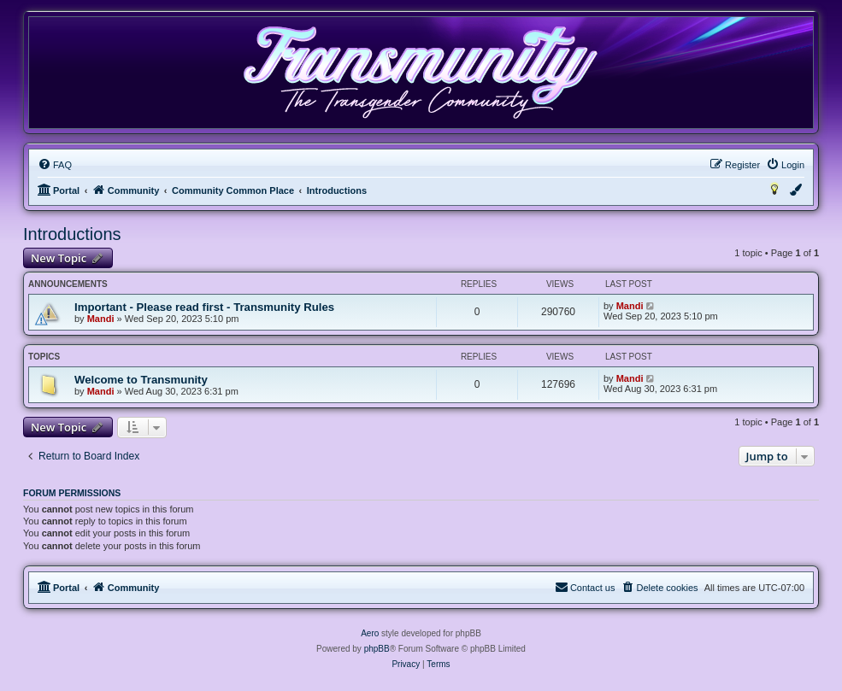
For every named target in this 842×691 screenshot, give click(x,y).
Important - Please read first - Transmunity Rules (204, 307)
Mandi (101, 318)
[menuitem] (55, 165)
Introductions (72, 234)
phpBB (377, 648)
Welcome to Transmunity (141, 379)
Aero (370, 633)
